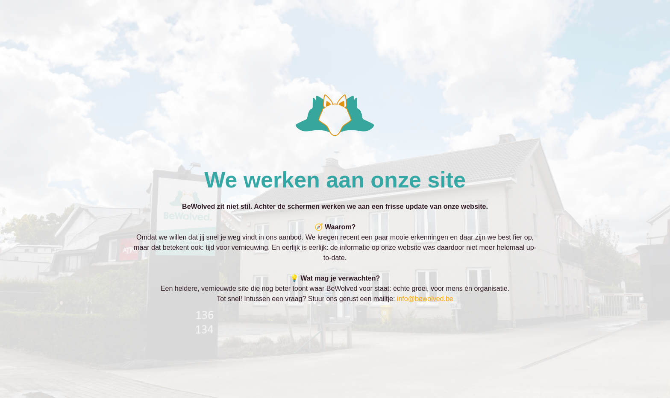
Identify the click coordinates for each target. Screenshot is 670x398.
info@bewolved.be (425, 298)
